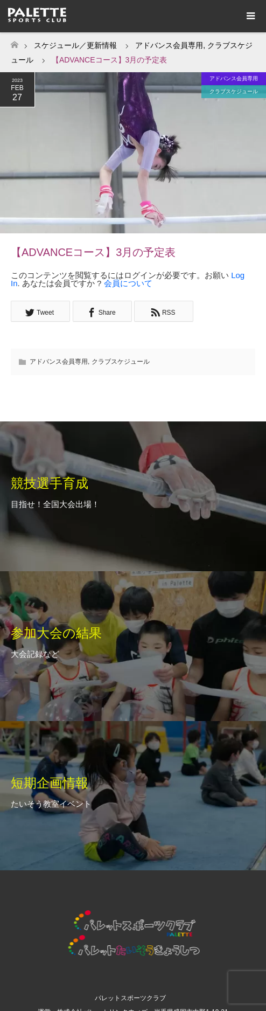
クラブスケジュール (233, 91)
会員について (128, 283)
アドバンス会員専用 (233, 78)
